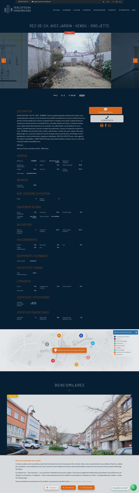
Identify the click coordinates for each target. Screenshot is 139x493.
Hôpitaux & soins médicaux (123, 352)
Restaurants (119, 354)
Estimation (124, 10)
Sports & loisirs (120, 350)
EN (116, 2)
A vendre (67, 10)
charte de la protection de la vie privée (83, 480)
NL (120, 2)
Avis (133, 10)
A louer (76, 10)
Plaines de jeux (120, 345)
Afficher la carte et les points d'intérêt (69, 350)
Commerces (119, 343)
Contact (112, 10)
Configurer (52, 487)
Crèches (118, 347)
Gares (118, 339)
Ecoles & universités (121, 341)
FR (113, 2)
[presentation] (3, 60)
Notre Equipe (99, 10)
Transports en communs (122, 336)
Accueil (56, 10)
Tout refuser (69, 487)
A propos (87, 10)
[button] (125, 332)
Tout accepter (88, 487)
